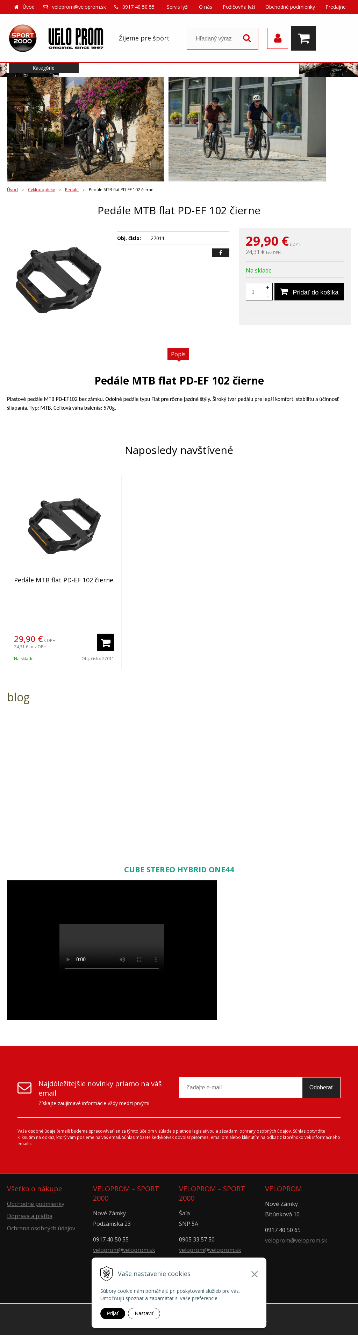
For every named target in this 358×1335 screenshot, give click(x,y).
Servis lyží (177, 6)
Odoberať (321, 1087)
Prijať (113, 1313)
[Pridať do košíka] (309, 291)
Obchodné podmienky (290, 6)
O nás (205, 6)
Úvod (29, 6)
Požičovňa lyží (239, 6)
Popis (178, 354)
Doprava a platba (29, 1216)
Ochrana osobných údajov (41, 1228)
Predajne (335, 6)
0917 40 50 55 (138, 6)
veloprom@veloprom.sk (79, 6)
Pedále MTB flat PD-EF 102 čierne (63, 580)
